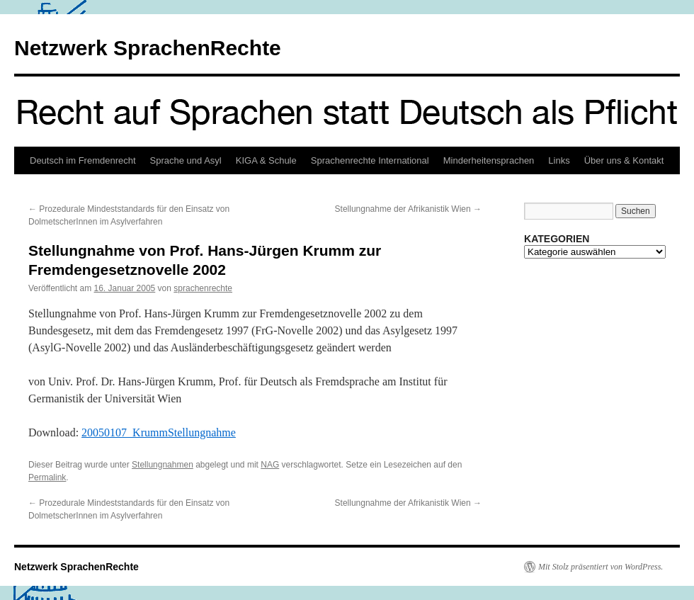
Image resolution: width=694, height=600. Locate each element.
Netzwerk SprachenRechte (147, 48)
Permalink (47, 477)
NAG (270, 465)
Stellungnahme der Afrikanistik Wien (408, 209)
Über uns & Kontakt (624, 160)
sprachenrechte (203, 288)
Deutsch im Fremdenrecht (83, 160)
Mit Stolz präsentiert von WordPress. (600, 567)
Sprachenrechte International (370, 160)
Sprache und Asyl (186, 160)
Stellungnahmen (162, 465)
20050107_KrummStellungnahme (158, 432)
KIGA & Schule (266, 160)
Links (558, 160)
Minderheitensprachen (489, 160)
